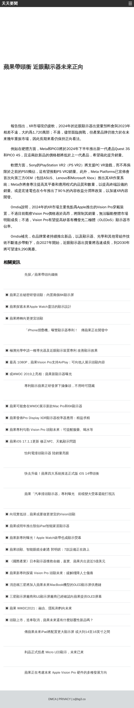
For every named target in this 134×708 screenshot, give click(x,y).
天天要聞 (10, 3)
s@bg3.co (79, 699)
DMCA (52, 699)
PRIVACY (65, 699)
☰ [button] (130, 3)
